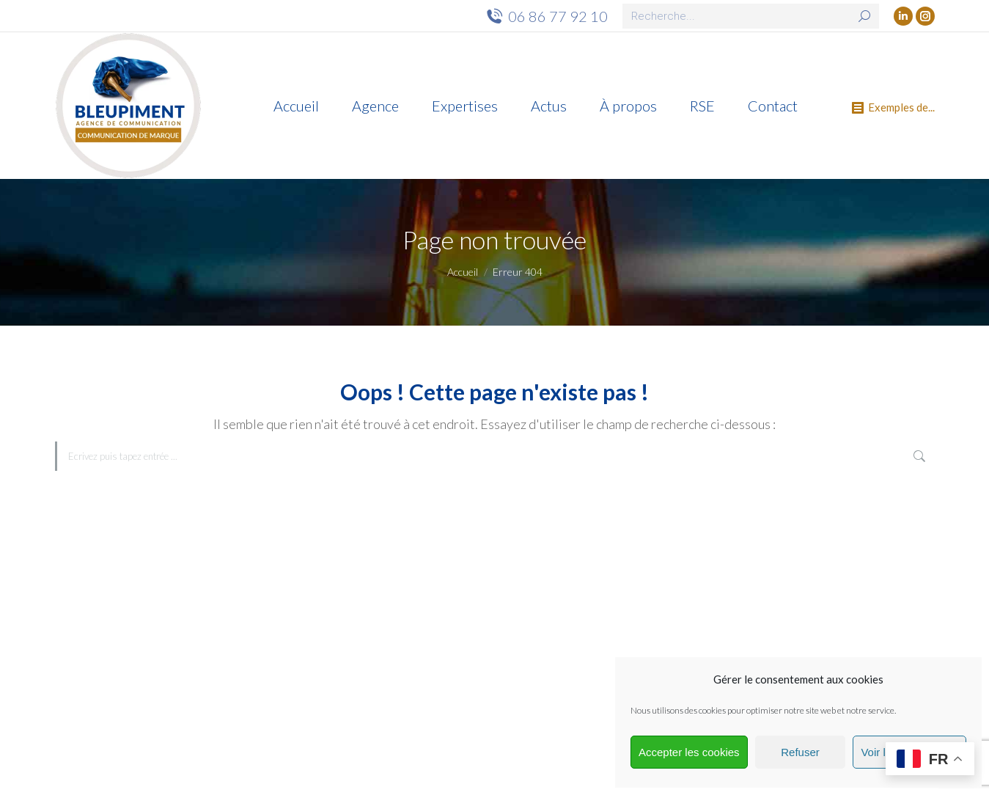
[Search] (750, 16)
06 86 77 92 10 (546, 16)
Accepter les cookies (689, 752)
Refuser (800, 752)
